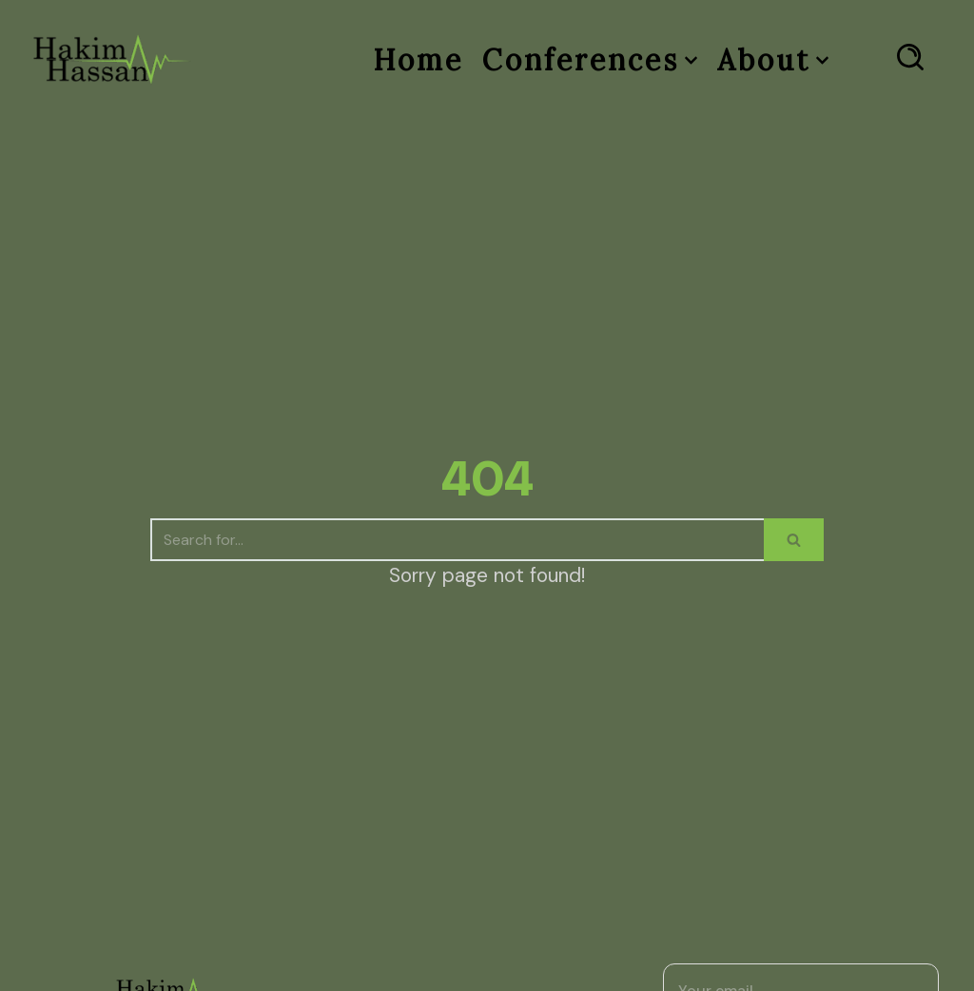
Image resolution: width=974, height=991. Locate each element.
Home (418, 60)
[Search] (457, 539)
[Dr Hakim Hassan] (111, 59)
